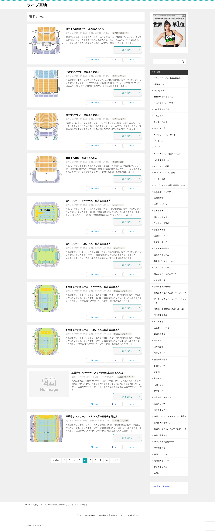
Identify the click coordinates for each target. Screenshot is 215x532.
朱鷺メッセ (158, 385)
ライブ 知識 (159, 179)
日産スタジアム (160, 353)
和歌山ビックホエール (122, 291)
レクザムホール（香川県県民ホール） (170, 185)
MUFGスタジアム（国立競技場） (168, 78)
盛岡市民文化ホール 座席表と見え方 (85, 29)
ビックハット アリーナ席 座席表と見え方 (88, 201)
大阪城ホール (159, 280)
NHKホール (159, 84)
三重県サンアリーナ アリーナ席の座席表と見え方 (97, 373)
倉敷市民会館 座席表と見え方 (81, 158)
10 (106, 460)
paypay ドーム (160, 90)
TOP (35, 504)
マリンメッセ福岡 (161, 166)
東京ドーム (158, 391)
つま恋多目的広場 (161, 109)
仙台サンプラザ (160, 217)
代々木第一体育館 (161, 223)
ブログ (157, 147)
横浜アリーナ (159, 404)
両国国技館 (158, 198)
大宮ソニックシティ (162, 267)
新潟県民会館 (159, 334)
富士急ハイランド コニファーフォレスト (170, 301)
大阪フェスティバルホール (165, 274)
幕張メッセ (158, 321)
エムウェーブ (160, 116)
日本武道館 (158, 347)
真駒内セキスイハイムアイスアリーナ (170, 429)
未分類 (157, 372)
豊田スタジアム (160, 467)
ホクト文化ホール (161, 160)
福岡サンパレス (118, 119)
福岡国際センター (161, 461)
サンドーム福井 (161, 122)
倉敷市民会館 (118, 162)
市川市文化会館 (160, 315)
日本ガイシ (158, 340)
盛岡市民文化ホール (120, 33)
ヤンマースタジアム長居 (164, 173)
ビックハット (118, 205)
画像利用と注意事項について (111, 515)
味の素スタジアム (161, 255)
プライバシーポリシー (85, 515)
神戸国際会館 (159, 448)
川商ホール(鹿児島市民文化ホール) (169, 309)
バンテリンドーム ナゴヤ (165, 135)
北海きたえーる (160, 242)
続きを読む (131, 50)
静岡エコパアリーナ (162, 473)
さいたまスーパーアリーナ (165, 103)
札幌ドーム (158, 378)
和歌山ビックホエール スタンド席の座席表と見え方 (93, 330)
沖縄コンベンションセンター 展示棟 (170, 416)
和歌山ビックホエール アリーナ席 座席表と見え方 (93, 287)
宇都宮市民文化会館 (162, 286)
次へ (114, 460)
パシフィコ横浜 (160, 128)
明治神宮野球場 (160, 359)
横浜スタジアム (161, 410)
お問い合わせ (133, 515)
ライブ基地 (37, 5)
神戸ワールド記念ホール (164, 442)
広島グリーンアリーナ (163, 328)
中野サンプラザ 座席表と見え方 (83, 72)
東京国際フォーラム (162, 397)
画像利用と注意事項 (161, 486)
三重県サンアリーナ (125, 377)
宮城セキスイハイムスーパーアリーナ (170, 293)
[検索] (169, 61)
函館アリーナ (159, 236)
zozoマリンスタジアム (163, 97)
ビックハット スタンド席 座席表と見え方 (88, 244)
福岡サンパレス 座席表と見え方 (83, 115)
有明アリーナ (159, 366)
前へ (57, 460)
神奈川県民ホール (161, 435)
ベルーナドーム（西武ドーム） (167, 154)
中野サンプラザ (118, 76)
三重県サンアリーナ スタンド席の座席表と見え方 (92, 416)
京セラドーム (159, 210)
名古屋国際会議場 (161, 248)
